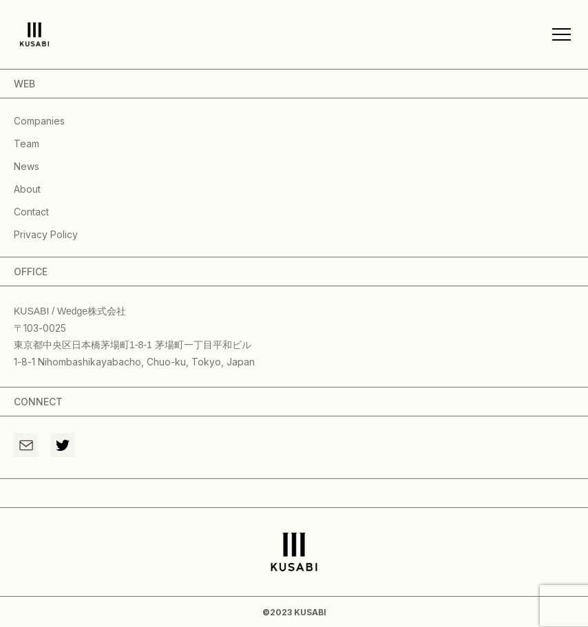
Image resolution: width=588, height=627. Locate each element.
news (26, 166)
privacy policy (46, 234)
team (26, 143)
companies (39, 121)
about (27, 189)
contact (31, 211)
